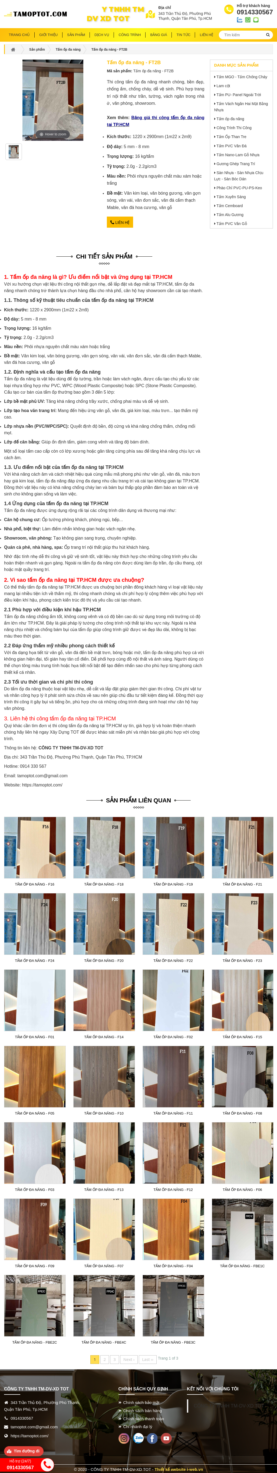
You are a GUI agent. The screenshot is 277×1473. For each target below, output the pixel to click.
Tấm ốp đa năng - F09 (35, 1265)
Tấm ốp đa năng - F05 (35, 1112)
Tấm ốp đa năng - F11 (173, 1112)
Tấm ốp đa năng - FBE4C (104, 1341)
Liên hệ (120, 221)
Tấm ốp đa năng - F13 (104, 1188)
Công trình (130, 35)
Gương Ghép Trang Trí (235, 164)
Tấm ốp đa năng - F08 (242, 1112)
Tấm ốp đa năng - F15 (242, 1035)
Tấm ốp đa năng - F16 (35, 883)
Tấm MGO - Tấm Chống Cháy (241, 77)
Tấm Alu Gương (229, 215)
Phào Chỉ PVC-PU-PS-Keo (239, 188)
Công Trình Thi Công (234, 128)
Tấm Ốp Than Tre (231, 137)
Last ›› (147, 1358)
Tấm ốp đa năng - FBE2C (35, 1341)
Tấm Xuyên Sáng (231, 197)
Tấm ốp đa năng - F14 (104, 1035)
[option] (13, 153)
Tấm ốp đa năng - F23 (242, 959)
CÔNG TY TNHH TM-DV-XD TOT (229, 1404)
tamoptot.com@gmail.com (42, 774)
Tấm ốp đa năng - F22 (173, 959)
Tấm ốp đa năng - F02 (173, 1035)
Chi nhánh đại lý (137, 1425)
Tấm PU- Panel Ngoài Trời (238, 95)
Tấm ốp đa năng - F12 (173, 1188)
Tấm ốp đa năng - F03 (35, 1188)
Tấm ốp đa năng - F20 (104, 959)
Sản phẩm (76, 35)
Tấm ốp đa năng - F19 (173, 883)
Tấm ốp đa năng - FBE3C (173, 1341)
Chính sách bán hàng (142, 1409)
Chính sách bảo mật (141, 1401)
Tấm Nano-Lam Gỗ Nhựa (237, 155)
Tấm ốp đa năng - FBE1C (242, 1265)
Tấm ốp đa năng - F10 (104, 1112)
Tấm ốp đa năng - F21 (242, 883)
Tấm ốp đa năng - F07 (104, 1265)
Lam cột (223, 86)
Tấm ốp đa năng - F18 (104, 883)
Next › (128, 1358)
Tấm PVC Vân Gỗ (231, 223)
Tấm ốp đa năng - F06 (242, 1188)
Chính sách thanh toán (143, 1417)
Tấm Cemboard (229, 206)
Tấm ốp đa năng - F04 (173, 1265)
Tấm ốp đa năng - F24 (35, 959)
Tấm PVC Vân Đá (231, 146)
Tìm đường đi (26, 1449)
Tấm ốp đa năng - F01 (35, 1035)
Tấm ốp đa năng (230, 119)
